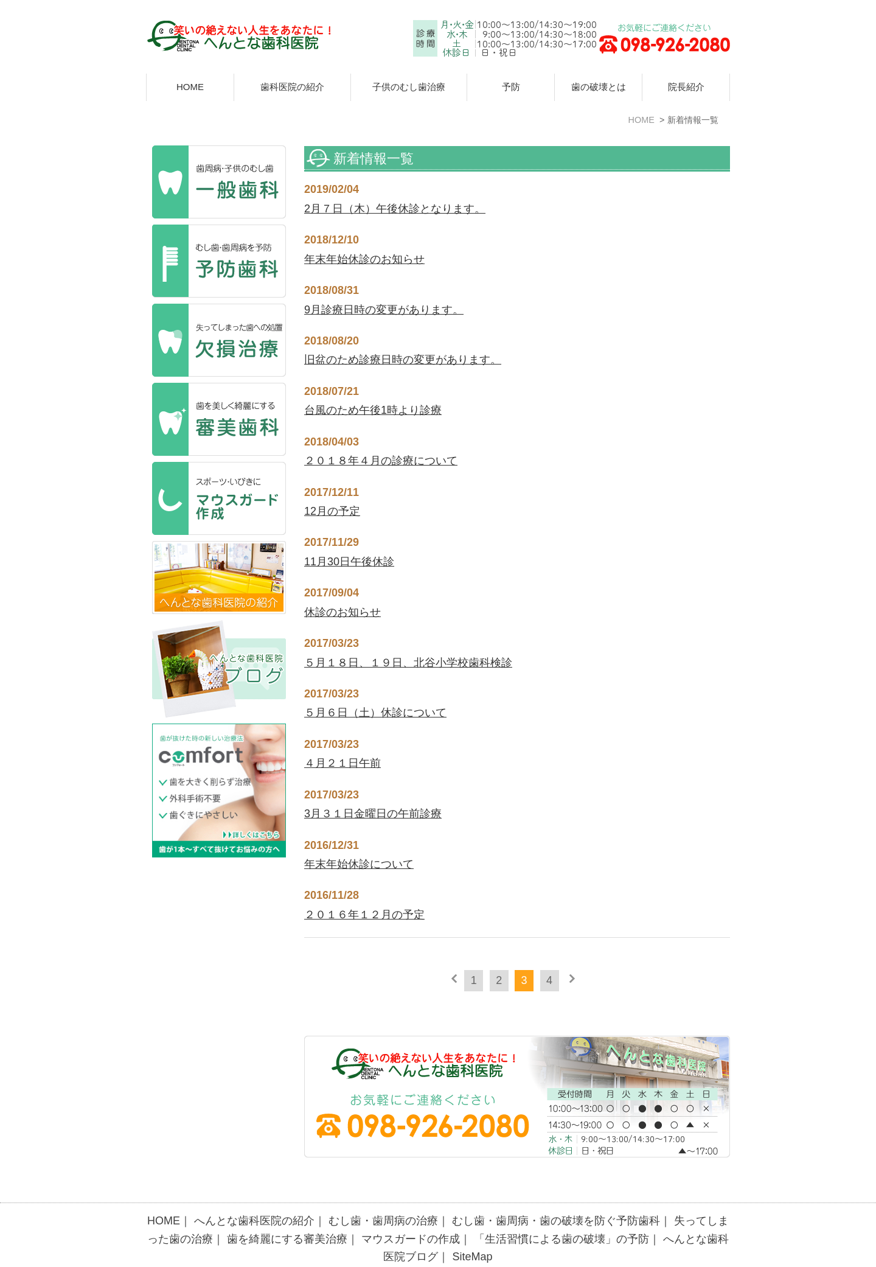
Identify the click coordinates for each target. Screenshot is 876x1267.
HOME (190, 87)
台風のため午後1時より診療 (373, 410)
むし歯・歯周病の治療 (383, 1194)
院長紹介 (686, 87)
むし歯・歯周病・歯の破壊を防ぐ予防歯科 (556, 1194)
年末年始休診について (359, 864)
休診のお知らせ (342, 612)
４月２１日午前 (342, 763)
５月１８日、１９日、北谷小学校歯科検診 (408, 663)
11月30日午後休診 (349, 562)
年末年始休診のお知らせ (364, 259)
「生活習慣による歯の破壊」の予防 (561, 1212)
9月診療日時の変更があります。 (384, 310)
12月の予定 (332, 511)
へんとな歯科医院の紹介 (254, 1194)
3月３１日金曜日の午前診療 (373, 814)
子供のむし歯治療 (408, 87)
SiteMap (472, 1230)
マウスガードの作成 (410, 1212)
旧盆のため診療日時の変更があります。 (402, 360)
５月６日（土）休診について (375, 713)
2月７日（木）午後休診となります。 (394, 209)
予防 (511, 87)
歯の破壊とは (598, 87)
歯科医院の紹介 (292, 87)
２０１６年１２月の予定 (364, 915)
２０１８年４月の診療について (380, 461)
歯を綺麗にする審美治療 (287, 1212)
